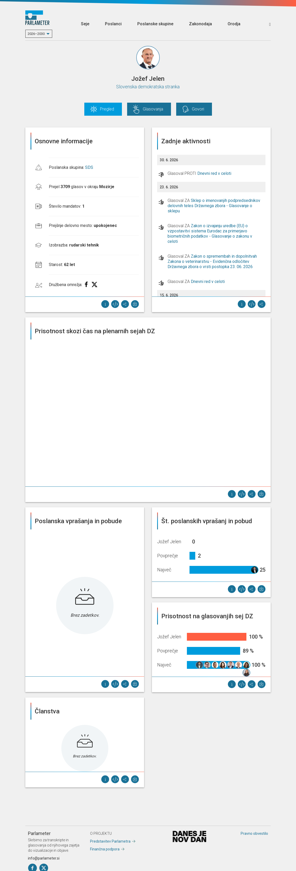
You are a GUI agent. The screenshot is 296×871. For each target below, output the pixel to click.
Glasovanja (153, 109)
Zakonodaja (200, 23)
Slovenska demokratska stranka (148, 86)
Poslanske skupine (155, 23)
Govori (198, 109)
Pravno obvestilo (254, 833)
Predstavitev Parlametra (110, 841)
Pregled (107, 109)
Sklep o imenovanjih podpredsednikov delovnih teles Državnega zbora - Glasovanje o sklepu (214, 205)
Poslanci (113, 23)
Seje (85, 23)
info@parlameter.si (44, 858)
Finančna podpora (105, 849)
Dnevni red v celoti (214, 173)
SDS (89, 167)
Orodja (234, 23)
